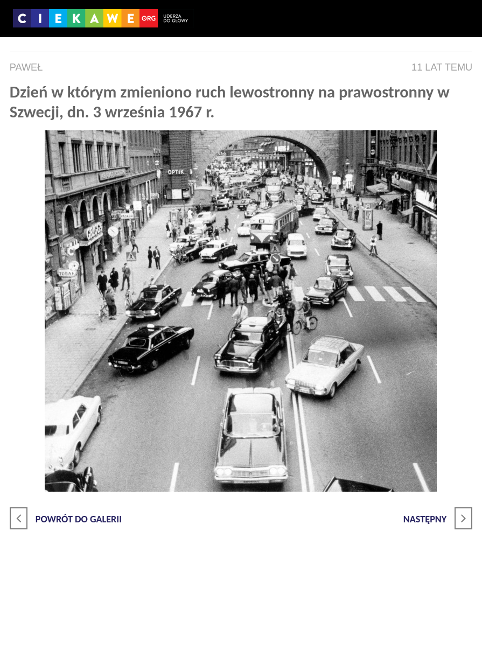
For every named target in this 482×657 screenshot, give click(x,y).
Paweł (26, 67)
